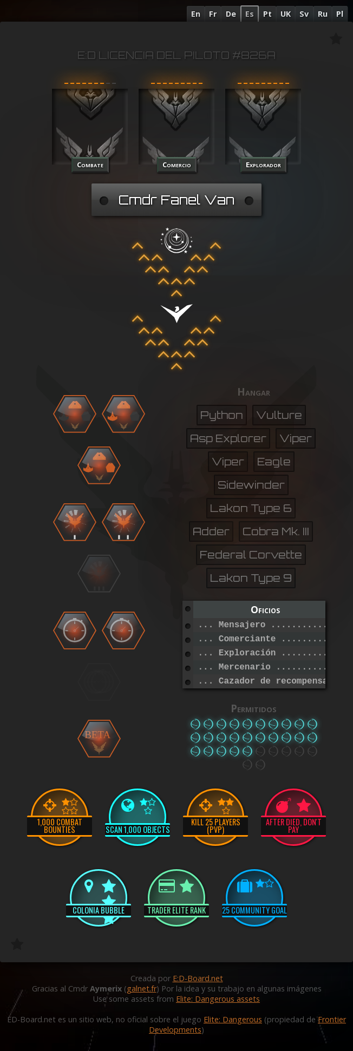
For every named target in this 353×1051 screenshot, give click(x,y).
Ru (323, 14)
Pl (339, 14)
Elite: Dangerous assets (218, 999)
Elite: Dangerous (233, 1019)
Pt (267, 14)
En (195, 14)
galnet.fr (141, 988)
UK (285, 14)
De (231, 14)
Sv (304, 14)
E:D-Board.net (198, 978)
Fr (213, 14)
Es (249, 14)
